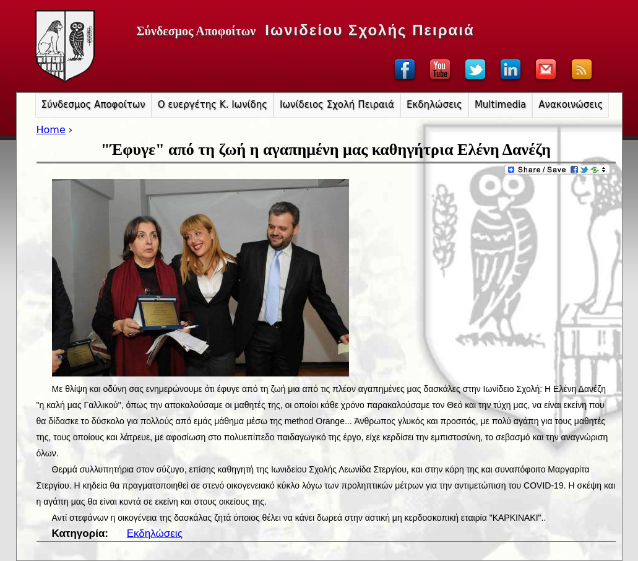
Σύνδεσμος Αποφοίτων (93, 104)
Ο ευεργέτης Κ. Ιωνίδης (212, 104)
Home (51, 130)
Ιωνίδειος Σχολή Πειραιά (337, 104)
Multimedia (500, 104)
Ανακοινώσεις (570, 104)
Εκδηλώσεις (155, 533)
